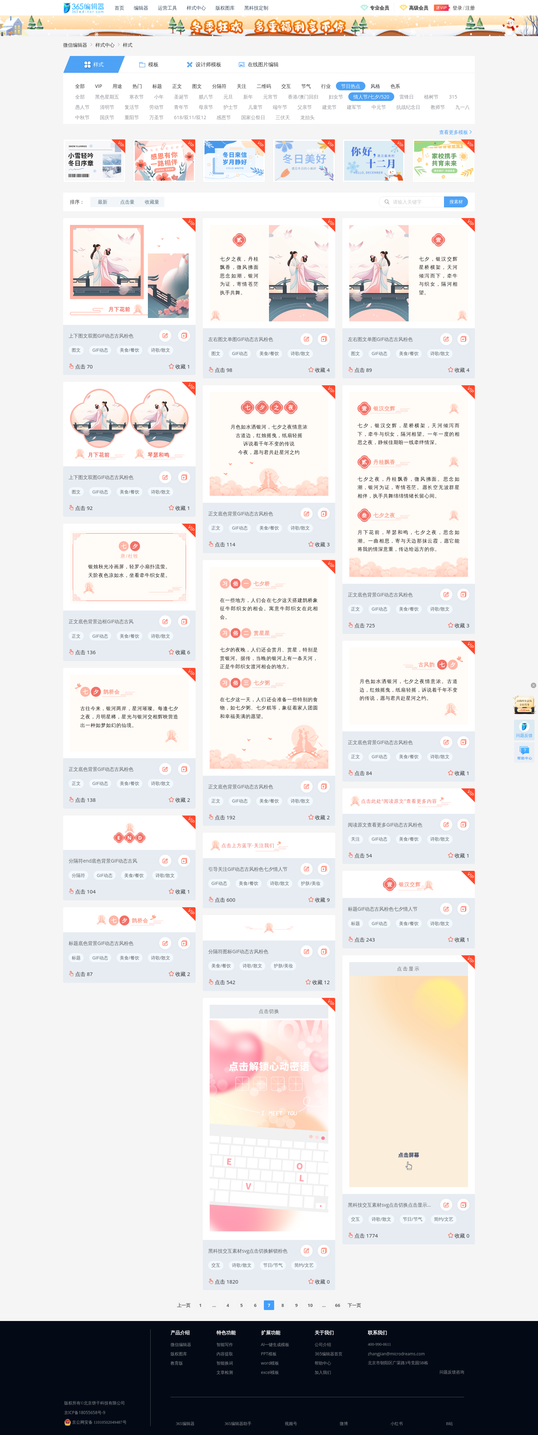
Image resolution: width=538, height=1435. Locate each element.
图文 (76, 350)
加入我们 (323, 1372)
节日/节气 (273, 1265)
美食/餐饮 (129, 350)
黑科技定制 (256, 7)
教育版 (177, 1363)
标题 (76, 958)
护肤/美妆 (310, 883)
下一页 (354, 1305)
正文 (76, 636)
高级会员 (418, 7)
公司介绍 (323, 1344)
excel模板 (270, 1372)
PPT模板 (269, 1354)
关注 (355, 839)
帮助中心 (323, 1363)
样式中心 (196, 7)
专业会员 (379, 7)
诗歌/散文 (161, 350)
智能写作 (225, 1344)
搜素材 (456, 201)
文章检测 (225, 1372)
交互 (215, 1265)
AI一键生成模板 (275, 1344)
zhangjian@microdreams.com (396, 1354)
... (214, 1305)
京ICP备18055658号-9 (84, 1412)
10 (310, 1305)
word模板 (270, 1363)
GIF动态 (100, 350)
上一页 (183, 1305)
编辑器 (141, 7)
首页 (119, 7)
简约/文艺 (304, 1265)
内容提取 (225, 1354)
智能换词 (225, 1363)
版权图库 (225, 7)
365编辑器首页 (328, 1354)
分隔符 (78, 875)
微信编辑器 (75, 45)
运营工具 (167, 7)
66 (337, 1305)
